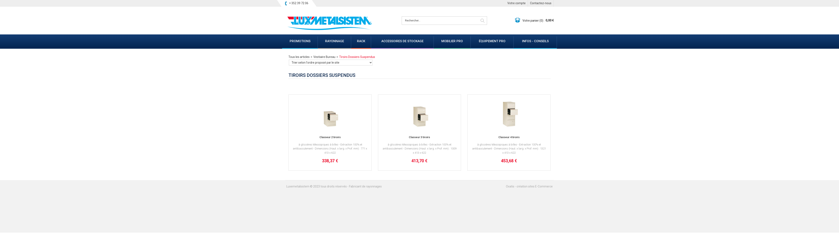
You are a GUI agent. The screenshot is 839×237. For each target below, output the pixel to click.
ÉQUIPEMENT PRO (492, 41)
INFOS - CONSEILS (535, 41)
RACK (361, 41)
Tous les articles (299, 57)
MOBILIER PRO (452, 41)
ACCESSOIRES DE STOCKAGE (402, 41)
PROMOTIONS (300, 41)
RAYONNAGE (334, 41)
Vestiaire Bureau (324, 57)
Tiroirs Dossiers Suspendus (357, 57)
